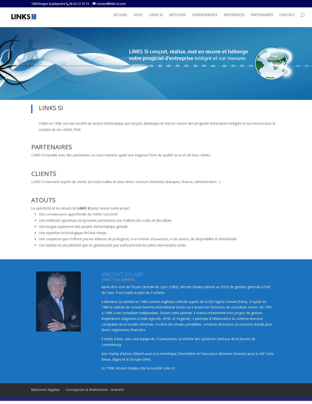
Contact (287, 20)
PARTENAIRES (262, 20)
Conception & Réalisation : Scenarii (95, 394)
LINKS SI (156, 20)
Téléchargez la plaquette (48, 4)
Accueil (120, 20)
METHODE (177, 20)
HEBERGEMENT (205, 20)
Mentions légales (45, 394)
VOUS (138, 20)
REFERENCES (234, 20)
